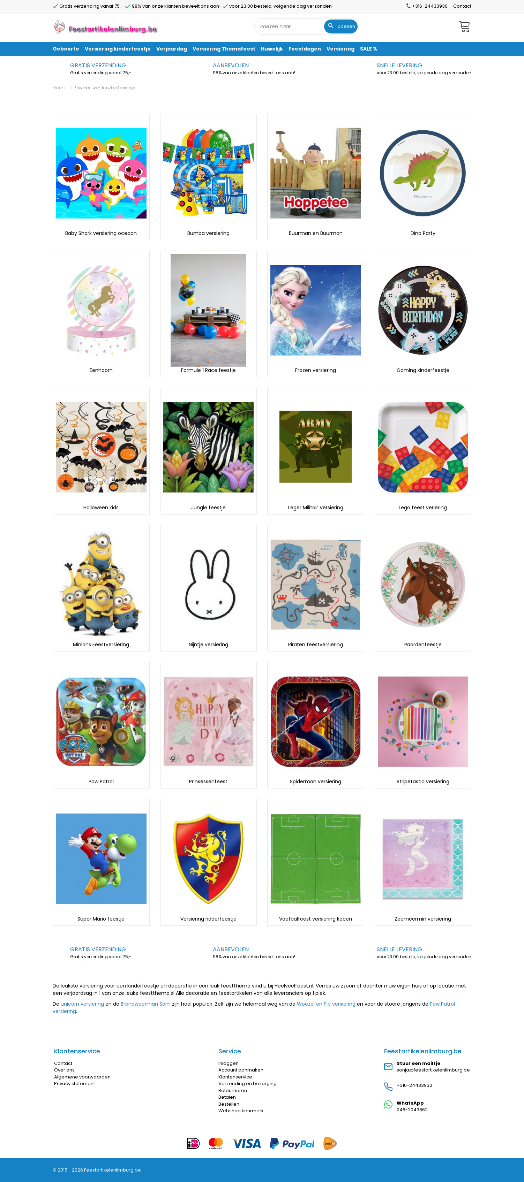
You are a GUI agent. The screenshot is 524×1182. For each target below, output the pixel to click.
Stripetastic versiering (423, 781)
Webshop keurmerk (241, 1110)
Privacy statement (74, 1083)
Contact (462, 6)
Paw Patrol (101, 781)
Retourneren (232, 1090)
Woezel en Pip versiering (326, 1003)
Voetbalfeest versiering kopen (315, 918)
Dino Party (423, 233)
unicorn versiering (82, 1003)
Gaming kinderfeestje (423, 370)
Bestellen (228, 1104)
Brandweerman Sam (146, 1003)
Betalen (227, 1097)
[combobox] (306, 26)
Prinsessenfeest (208, 781)
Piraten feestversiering (315, 644)
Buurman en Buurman (316, 233)
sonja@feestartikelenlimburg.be (433, 1070)
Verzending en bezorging (247, 1083)
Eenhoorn (101, 370)
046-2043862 (412, 1109)
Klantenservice (235, 1077)
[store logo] (106, 26)
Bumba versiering (208, 233)
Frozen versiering (315, 370)
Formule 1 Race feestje (208, 370)
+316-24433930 (414, 1085)
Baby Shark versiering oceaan (101, 233)
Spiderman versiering (315, 781)
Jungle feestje (208, 507)
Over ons (64, 1070)
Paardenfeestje (423, 644)
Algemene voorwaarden (82, 1077)
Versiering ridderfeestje (208, 918)
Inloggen (228, 1063)
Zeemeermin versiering (423, 918)
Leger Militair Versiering (315, 507)
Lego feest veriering (423, 507)
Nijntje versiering (208, 644)
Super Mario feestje (101, 918)
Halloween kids (101, 507)
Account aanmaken (240, 1070)
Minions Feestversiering (101, 644)
